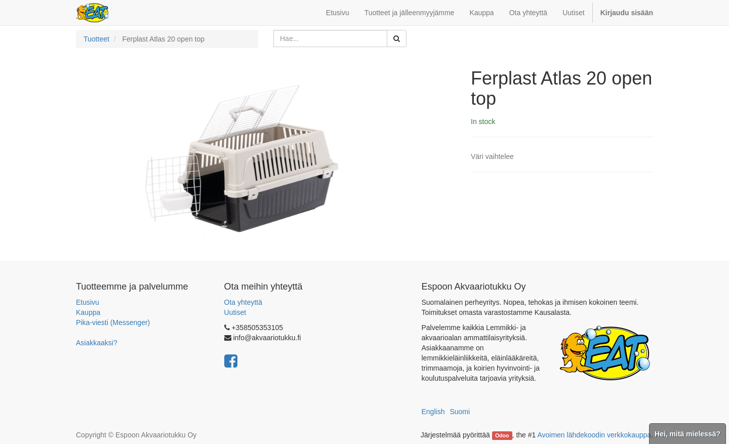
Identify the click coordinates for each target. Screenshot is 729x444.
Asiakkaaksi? (96, 343)
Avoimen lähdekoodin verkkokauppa (594, 435)
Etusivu (87, 302)
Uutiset (235, 312)
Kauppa (88, 312)
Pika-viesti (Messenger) (113, 322)
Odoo (502, 435)
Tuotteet (96, 39)
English (433, 412)
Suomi (460, 412)
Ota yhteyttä (243, 302)
